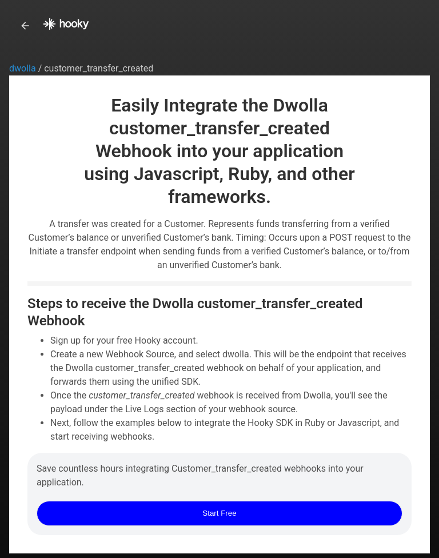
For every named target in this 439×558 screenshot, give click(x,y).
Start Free (219, 513)
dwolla (23, 68)
